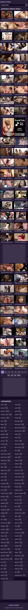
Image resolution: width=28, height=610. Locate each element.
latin (18, 408)
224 (15, 375)
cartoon (4, 441)
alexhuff (4, 408)
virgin (18, 549)
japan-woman (6, 552)
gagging (4, 503)
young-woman (20, 575)
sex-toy (18, 500)
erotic (3, 477)
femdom (5, 496)
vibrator (18, 542)
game (4, 506)
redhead (18, 490)
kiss (3, 569)
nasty (17, 437)
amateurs (5, 418)
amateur (5, 411)
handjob (5, 526)
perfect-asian (19, 477)
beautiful (4, 434)
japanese (5, 556)
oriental (18, 460)
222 (8, 375)
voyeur (18, 552)
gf (3, 516)
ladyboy (4, 578)
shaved (18, 510)
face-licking (5, 487)
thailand (18, 529)
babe (4, 421)
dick (3, 464)
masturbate (19, 424)
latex (17, 405)
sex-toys (18, 503)
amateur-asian (6, 414)
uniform (18, 536)
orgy (18, 457)
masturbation (20, 431)
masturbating (20, 428)
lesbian (18, 414)
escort (4, 480)
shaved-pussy (20, 513)
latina (18, 411)
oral (17, 451)
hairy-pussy (5, 523)
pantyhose (19, 470)
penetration (19, 473)
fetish (4, 500)
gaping (4, 513)
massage (19, 421)
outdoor (18, 464)
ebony (4, 473)
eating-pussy (5, 470)
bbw (3, 428)
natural (18, 441)
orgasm (18, 454)
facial (4, 490)
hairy (4, 519)
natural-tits (19, 444)
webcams (19, 562)
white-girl (19, 569)
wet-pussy (19, 565)
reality (18, 487)
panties (18, 467)
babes (4, 424)
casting (4, 444)
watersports (19, 556)
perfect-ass (19, 480)
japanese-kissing (6, 559)
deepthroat (5, 460)
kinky (3, 565)
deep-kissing (5, 454)
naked (18, 434)
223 (12, 375)
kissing (4, 572)
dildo (4, 467)
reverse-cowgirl (20, 493)
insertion (4, 539)
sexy (17, 506)
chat (3, 447)
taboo (18, 516)
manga (18, 418)
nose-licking (19, 447)
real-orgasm (19, 483)
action (4, 405)
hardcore (5, 529)
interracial (5, 542)
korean (4, 575)
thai (17, 526)
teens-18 (18, 523)
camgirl (4, 437)
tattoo (18, 519)
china (3, 451)
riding (18, 496)
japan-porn (5, 549)
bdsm (4, 431)
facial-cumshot (6, 493)
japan (4, 546)
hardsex (4, 533)
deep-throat (6, 457)
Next (19, 375)
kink (3, 562)
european (5, 483)
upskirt (18, 539)
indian (4, 536)
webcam (18, 559)
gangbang (5, 510)
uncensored (19, 533)
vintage (18, 546)
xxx (17, 572)
